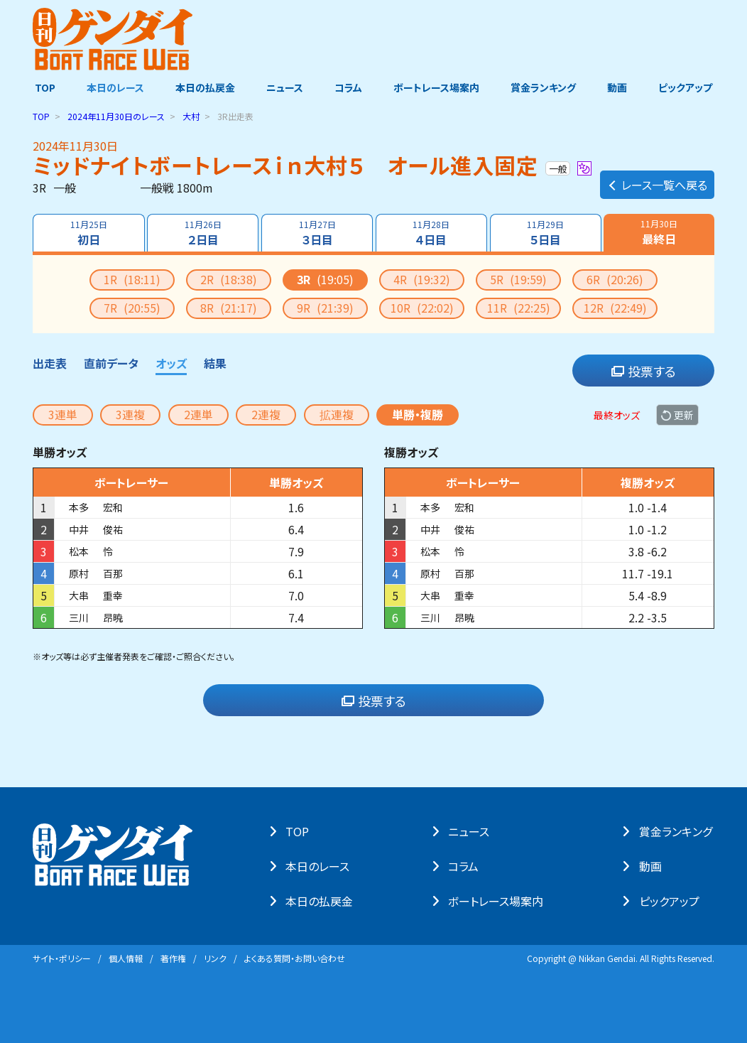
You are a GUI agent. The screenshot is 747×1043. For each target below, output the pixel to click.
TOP (43, 87)
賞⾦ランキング (677, 831)
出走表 (50, 363)
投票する (643, 371)
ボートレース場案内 (437, 87)
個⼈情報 (126, 958)
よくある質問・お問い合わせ (294, 958)
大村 (191, 116)
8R (228, 307)
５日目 (546, 233)
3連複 (130, 414)
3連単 (62, 414)
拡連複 (337, 414)
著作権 (173, 958)
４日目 (432, 233)
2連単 (198, 414)
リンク (215, 958)
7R (132, 307)
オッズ (171, 363)
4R (421, 279)
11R (518, 307)
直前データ (111, 363)
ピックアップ (687, 87)
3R (325, 279)
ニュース (284, 87)
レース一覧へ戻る (657, 181)
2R (228, 279)
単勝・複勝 (417, 414)
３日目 (317, 233)
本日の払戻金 (204, 87)
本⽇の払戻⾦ (321, 900)
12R (615, 307)
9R (325, 307)
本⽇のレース (319, 866)
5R (518, 279)
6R (615, 279)
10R (422, 307)
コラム (348, 87)
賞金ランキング (544, 87)
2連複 (265, 414)
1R (132, 279)
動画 (618, 87)
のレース (116, 116)
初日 (88, 233)
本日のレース (114, 87)
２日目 (202, 233)
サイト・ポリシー (62, 958)
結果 (215, 363)
